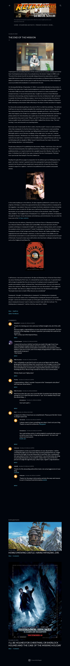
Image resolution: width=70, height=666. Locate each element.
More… (51, 25)
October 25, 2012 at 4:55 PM (30, 341)
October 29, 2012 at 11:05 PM (26, 466)
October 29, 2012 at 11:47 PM (34, 430)
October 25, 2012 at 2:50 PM (27, 323)
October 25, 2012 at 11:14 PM (26, 379)
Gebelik (16, 466)
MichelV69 (17, 323)
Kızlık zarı (23, 438)
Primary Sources (42, 25)
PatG (15, 412)
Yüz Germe (22, 419)
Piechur (16, 379)
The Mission (15, 313)
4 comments (16, 556)
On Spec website (23, 218)
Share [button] (9, 311)
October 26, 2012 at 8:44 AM (30, 391)
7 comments (16, 648)
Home (16, 25)
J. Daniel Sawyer (18, 341)
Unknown (16, 448)
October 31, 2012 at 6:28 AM (34, 400)
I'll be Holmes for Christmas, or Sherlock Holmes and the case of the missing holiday (34, 644)
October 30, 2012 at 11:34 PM (32, 475)
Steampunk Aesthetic (27, 25)
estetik (45, 480)
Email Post (15, 311)
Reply (15, 337)
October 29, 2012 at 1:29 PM (27, 448)
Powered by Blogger (35, 660)
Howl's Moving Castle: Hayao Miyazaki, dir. (33, 552)
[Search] (60, 5)
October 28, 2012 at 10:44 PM (33, 419)
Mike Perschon (18, 359)
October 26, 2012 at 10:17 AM (24, 412)
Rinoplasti (42, 424)
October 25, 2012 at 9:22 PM (30, 359)
